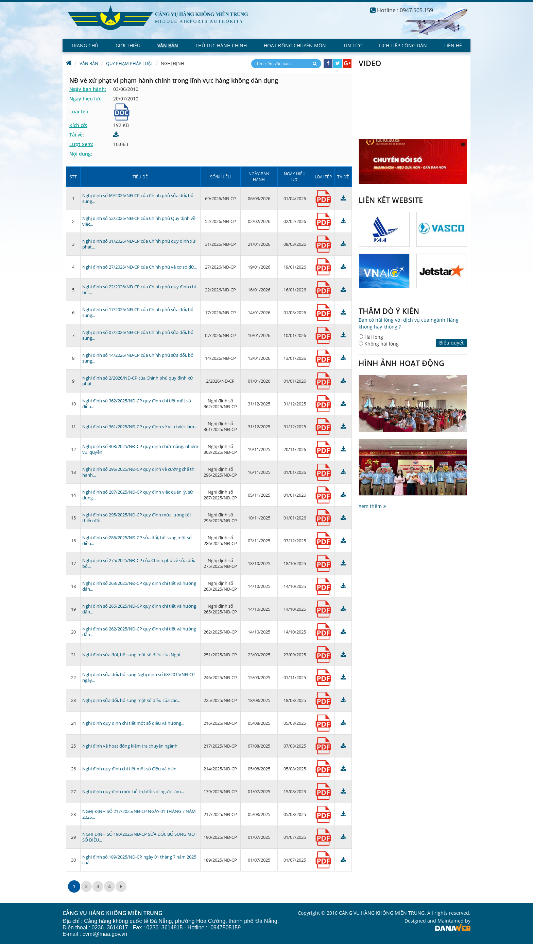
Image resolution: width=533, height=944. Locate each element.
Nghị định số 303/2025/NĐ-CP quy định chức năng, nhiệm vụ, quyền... (140, 449)
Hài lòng (373, 337)
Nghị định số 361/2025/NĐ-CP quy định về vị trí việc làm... (139, 426)
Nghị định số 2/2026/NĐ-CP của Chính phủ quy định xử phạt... (137, 381)
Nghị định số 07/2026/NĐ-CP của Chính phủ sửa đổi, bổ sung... (137, 335)
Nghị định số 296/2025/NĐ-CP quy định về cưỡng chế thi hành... (138, 472)
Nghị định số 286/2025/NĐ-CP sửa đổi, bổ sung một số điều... (137, 540)
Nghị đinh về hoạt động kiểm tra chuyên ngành (129, 746)
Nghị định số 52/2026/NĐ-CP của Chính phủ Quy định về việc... (138, 221)
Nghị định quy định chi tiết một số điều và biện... (130, 769)
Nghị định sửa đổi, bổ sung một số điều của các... (131, 700)
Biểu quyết (451, 342)
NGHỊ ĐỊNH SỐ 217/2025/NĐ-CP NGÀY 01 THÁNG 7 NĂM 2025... (139, 814)
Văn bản (89, 63)
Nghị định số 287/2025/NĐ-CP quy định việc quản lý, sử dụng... (137, 495)
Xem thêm (370, 506)
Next (466, 199)
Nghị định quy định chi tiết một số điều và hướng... (133, 723)
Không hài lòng (381, 343)
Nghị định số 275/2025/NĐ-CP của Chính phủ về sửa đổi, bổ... (138, 563)
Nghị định (172, 63)
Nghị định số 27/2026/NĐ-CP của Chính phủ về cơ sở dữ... (139, 267)
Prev (459, 199)
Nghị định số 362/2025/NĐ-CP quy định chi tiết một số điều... (136, 404)
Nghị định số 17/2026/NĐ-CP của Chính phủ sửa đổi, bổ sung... (137, 312)
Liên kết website (391, 200)
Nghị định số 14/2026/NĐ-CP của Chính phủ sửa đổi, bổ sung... (137, 358)
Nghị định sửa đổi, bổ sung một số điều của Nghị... (132, 655)
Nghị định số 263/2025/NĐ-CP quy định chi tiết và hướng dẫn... (139, 586)
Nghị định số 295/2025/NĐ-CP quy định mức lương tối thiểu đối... (136, 518)
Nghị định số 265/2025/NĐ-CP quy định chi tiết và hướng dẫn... (139, 609)
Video (370, 63)
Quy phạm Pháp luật (129, 63)
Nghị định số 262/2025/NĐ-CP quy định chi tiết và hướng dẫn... (139, 632)
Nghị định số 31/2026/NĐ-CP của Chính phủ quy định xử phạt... (138, 244)
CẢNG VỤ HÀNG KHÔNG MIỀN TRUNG (112, 913)
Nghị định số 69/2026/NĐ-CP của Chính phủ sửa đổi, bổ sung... (137, 198)
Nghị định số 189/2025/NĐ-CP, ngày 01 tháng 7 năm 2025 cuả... (139, 860)
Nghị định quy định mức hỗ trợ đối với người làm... (133, 791)
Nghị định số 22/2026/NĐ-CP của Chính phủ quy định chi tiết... (139, 289)
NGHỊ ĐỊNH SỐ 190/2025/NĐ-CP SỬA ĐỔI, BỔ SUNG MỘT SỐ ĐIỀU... (139, 837)
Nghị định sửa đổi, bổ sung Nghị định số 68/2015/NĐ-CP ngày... (138, 677)
